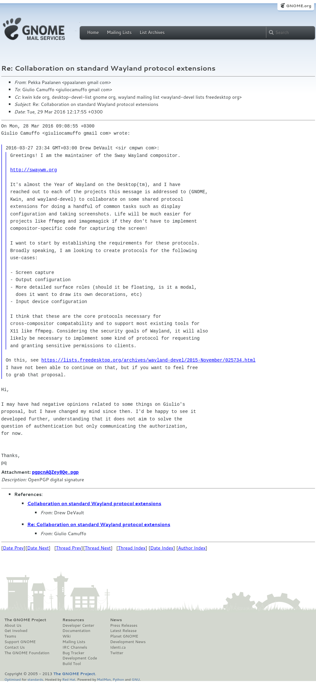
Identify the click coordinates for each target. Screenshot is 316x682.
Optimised (13, 678)
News (116, 619)
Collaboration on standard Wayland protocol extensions (94, 503)
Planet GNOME (124, 636)
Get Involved (16, 630)
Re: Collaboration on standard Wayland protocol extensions (98, 524)
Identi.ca (118, 647)
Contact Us (15, 647)
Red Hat (68, 678)
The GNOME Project (25, 619)
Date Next (38, 547)
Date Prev (13, 547)
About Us (13, 625)
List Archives (152, 32)
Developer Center (78, 625)
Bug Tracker (73, 652)
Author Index (192, 547)
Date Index (162, 547)
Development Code (79, 657)
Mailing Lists (119, 32)
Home (93, 32)
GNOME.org (298, 6)
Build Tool (71, 663)
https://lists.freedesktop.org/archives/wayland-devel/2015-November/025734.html (149, 360)
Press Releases (123, 625)
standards (35, 678)
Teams (10, 636)
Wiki (66, 636)
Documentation (76, 630)
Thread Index (132, 547)
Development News (128, 641)
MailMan (104, 678)
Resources (73, 619)
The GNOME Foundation (27, 652)
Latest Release (123, 630)
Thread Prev (68, 547)
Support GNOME (20, 641)
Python (118, 678)
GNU (136, 678)
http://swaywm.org (33, 170)
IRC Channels (74, 647)
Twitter (116, 652)
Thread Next (98, 547)
